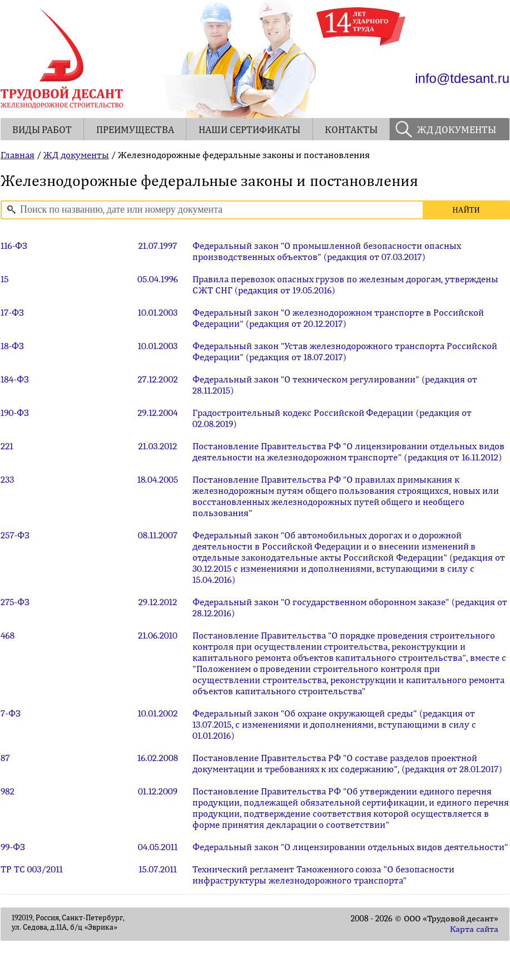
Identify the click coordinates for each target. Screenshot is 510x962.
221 (7, 445)
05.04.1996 (157, 278)
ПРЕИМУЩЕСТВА (135, 130)
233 (7, 479)
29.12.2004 (157, 412)
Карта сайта (474, 929)
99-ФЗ (13, 846)
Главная (17, 154)
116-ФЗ (14, 245)
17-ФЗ (12, 312)
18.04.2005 (158, 479)
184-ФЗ (15, 379)
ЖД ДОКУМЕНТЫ (457, 130)
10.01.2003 (158, 312)
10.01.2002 (158, 713)
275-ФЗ (15, 601)
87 (5, 757)
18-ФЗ (12, 345)
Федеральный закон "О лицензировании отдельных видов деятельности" (350, 846)
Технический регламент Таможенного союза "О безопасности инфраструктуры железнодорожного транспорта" (323, 874)
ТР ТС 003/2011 (32, 869)
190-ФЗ (15, 412)
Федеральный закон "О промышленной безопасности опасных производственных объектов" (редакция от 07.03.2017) (326, 251)
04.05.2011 (158, 846)
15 (5, 278)
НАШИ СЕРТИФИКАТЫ (249, 130)
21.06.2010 (157, 635)
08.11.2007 (157, 535)
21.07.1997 (157, 245)
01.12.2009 (157, 791)
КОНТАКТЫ (351, 130)
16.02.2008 (157, 757)
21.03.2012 (157, 445)
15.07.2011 (157, 869)
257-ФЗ (15, 535)
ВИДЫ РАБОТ (42, 130)
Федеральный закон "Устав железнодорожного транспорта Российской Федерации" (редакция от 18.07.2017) (344, 351)
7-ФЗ (11, 713)
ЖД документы (76, 154)
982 (7, 791)
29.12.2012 (157, 601)
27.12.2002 (157, 379)
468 (7, 635)
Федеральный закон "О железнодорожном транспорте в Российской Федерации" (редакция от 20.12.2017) (338, 318)
